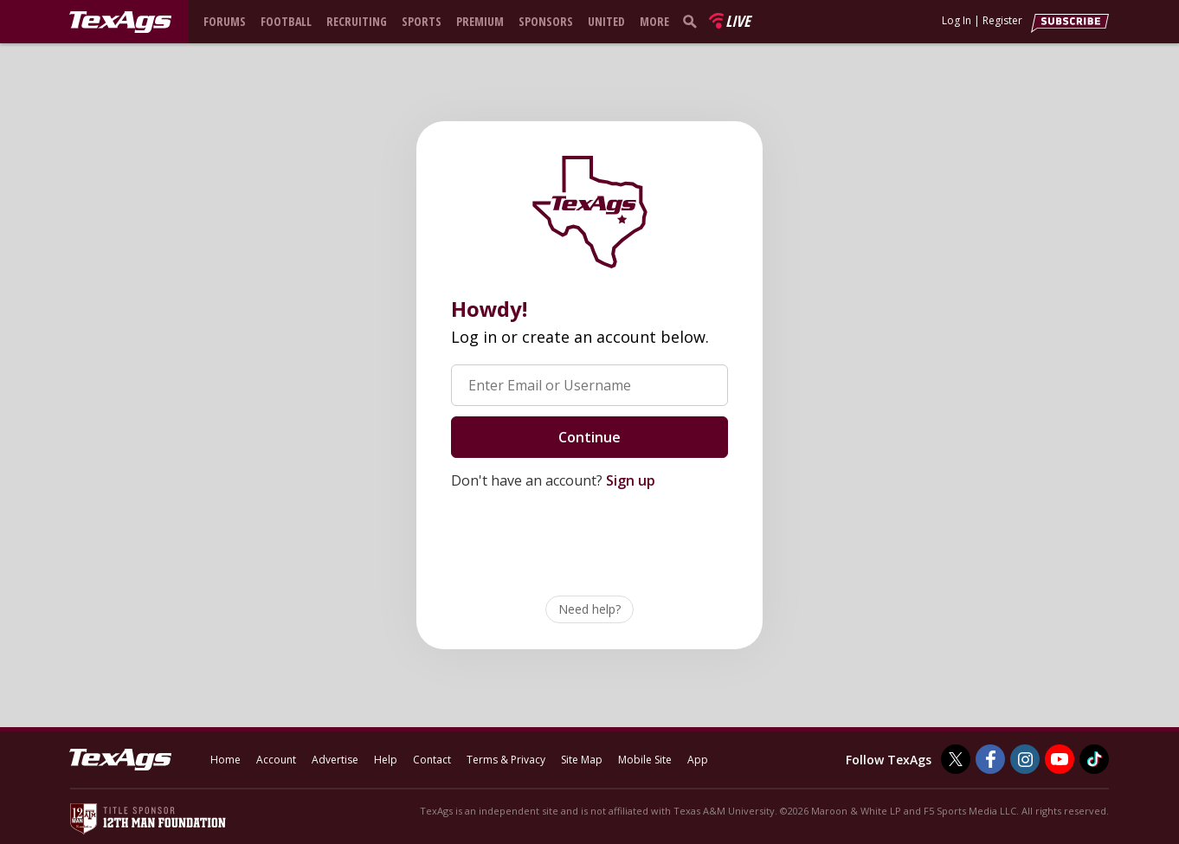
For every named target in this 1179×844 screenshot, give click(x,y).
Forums (224, 21)
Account (276, 759)
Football (286, 21)
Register (1002, 20)
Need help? (589, 609)
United (606, 21)
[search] (693, 20)
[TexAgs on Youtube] (1059, 759)
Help (385, 759)
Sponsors (546, 21)
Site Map (581, 759)
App (697, 759)
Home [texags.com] (225, 759)
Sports (421, 21)
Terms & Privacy (506, 759)
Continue (589, 437)
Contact (432, 759)
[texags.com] (120, 22)
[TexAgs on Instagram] (1025, 759)
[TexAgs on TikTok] (1094, 759)
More (654, 21)
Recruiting (356, 21)
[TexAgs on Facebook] (990, 759)
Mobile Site (645, 759)
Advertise (335, 759)
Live (738, 20)
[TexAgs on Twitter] (955, 759)
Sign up (630, 480)
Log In (956, 20)
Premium (480, 21)
